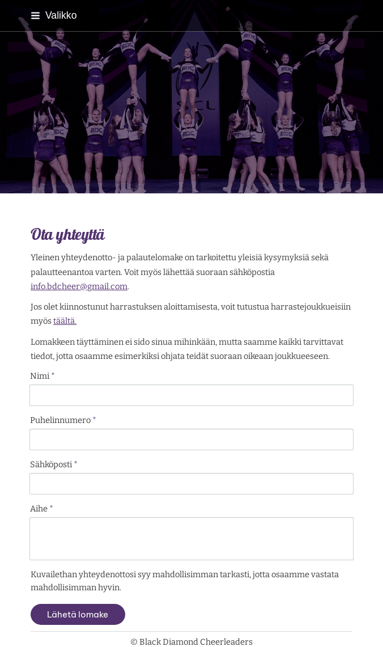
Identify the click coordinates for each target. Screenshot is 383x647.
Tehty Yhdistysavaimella (211, 609)
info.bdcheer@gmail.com (79, 286)
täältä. (64, 321)
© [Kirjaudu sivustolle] (134, 579)
